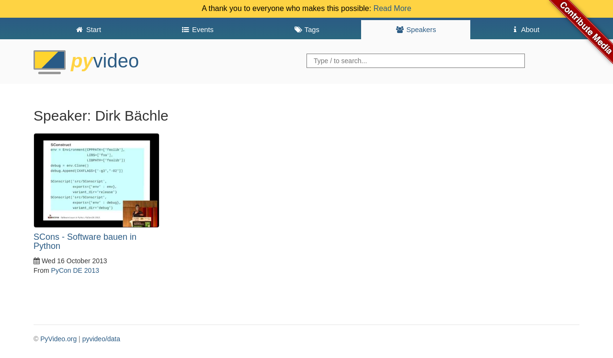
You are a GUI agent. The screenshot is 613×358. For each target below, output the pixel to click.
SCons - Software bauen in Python (85, 241)
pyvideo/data (101, 339)
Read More (392, 8)
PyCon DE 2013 (75, 270)
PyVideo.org (58, 339)
